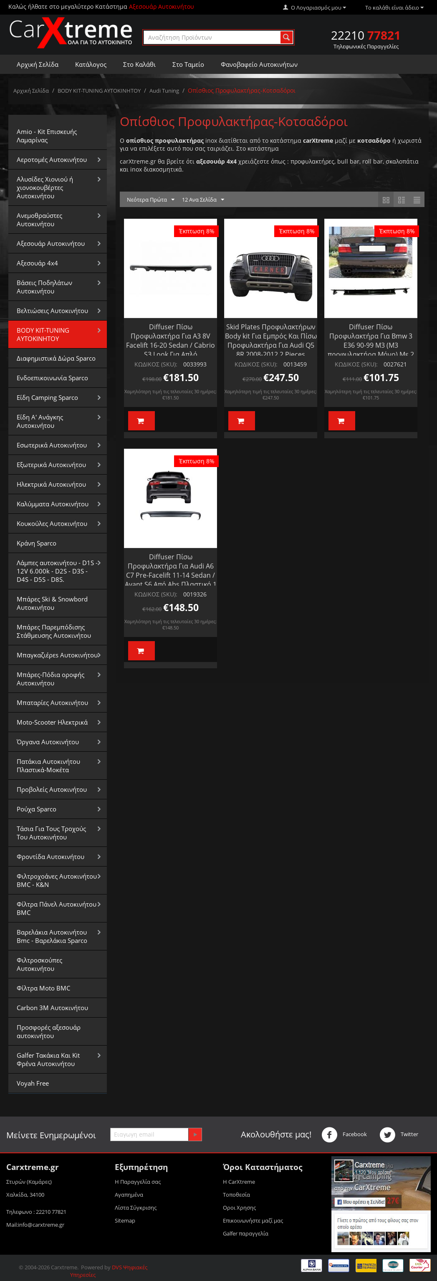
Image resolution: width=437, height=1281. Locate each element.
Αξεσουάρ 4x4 (37, 263)
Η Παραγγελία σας (138, 1181)
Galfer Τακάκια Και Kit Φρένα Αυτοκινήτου (48, 1059)
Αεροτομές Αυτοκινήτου (52, 159)
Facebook (344, 1135)
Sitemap (125, 1220)
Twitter (398, 1135)
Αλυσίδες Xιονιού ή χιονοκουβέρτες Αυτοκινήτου (45, 187)
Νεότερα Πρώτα (150, 200)
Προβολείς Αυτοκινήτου (52, 789)
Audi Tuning (164, 90)
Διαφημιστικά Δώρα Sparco (56, 358)
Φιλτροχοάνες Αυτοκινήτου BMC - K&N (57, 880)
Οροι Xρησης (239, 1207)
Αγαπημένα (129, 1194)
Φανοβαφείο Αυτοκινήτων (259, 64)
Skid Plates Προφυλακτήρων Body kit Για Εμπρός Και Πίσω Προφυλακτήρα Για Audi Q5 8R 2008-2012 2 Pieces (271, 340)
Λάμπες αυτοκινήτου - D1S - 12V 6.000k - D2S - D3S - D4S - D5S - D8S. (57, 571)
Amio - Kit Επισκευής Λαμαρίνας (47, 135)
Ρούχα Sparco (36, 809)
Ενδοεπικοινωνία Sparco (52, 378)
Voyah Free (33, 1083)
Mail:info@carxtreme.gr (35, 1224)
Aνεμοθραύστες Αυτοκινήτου (39, 219)
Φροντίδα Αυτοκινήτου (50, 856)
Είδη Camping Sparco (47, 397)
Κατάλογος (90, 64)
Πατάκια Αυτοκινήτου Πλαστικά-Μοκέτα (48, 765)
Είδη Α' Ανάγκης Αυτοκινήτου (40, 421)
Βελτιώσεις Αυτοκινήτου (52, 310)
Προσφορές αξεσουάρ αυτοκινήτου (49, 1031)
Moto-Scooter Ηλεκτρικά (52, 722)
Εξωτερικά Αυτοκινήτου (51, 464)
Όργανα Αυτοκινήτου (48, 742)
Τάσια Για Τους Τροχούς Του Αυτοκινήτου (51, 832)
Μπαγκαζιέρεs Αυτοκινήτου (57, 655)
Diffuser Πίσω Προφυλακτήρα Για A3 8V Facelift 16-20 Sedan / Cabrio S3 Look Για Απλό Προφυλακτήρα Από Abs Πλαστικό (170, 349)
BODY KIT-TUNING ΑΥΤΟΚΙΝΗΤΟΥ (99, 90)
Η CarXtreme (239, 1181)
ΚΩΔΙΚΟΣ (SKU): (155, 364)
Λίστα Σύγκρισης (136, 1207)
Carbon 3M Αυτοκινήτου (52, 1007)
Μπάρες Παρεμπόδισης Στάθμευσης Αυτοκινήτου (54, 631)
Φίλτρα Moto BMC (43, 988)
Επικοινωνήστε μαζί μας (253, 1220)
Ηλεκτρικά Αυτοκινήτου (51, 484)
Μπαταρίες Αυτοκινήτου (52, 702)
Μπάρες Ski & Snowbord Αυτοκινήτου (52, 603)
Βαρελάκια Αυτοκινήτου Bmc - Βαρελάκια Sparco (52, 936)
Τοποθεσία (236, 1194)
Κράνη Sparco (36, 543)
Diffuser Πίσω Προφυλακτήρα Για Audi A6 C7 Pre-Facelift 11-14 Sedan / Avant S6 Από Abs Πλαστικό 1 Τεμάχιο (171, 575)
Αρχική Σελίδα (37, 64)
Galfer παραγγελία (245, 1233)
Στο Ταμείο (188, 64)
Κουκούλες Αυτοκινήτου (52, 523)
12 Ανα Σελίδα (203, 200)
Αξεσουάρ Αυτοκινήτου (51, 243)
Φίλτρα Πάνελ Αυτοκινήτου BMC (56, 908)
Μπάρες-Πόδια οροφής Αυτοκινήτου (50, 678)
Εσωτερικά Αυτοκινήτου (52, 445)
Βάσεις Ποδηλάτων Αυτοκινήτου (44, 286)
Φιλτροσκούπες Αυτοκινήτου (39, 964)
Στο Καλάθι (139, 64)
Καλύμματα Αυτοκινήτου (52, 504)
